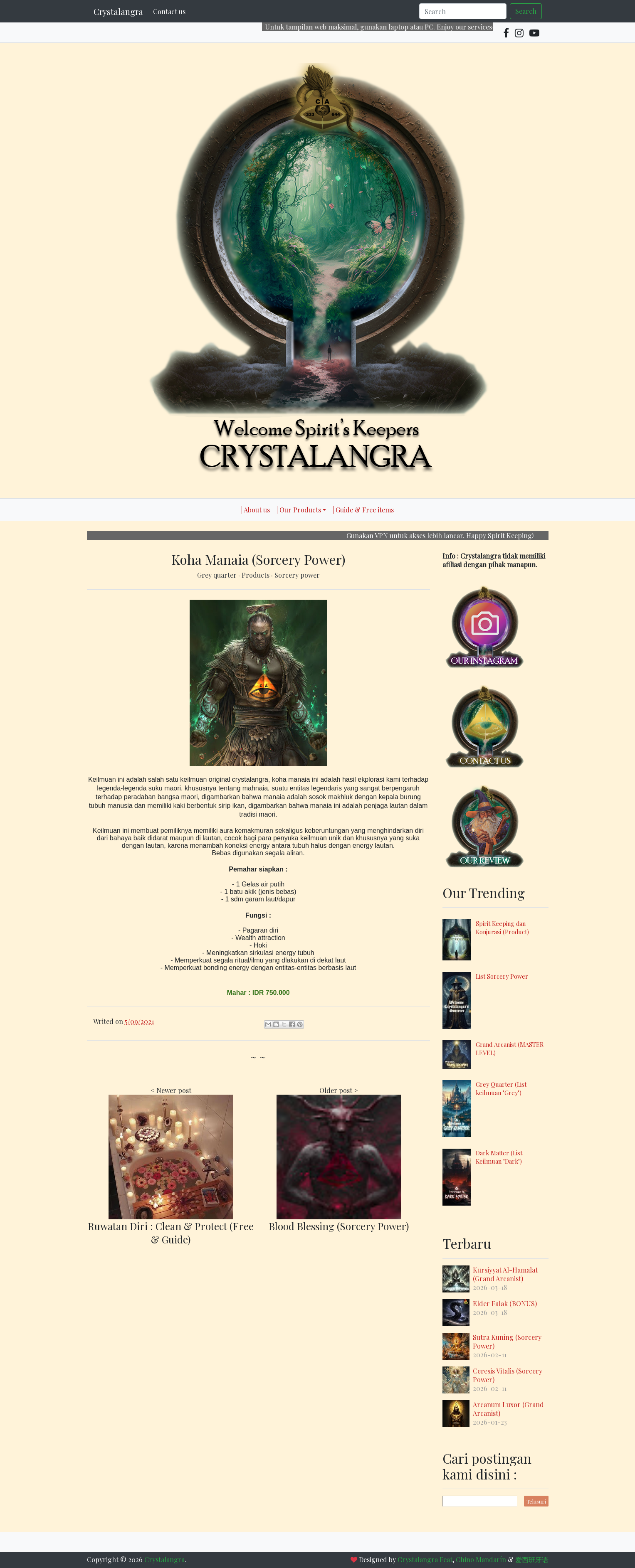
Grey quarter (217, 575)
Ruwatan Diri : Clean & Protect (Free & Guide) (171, 1232)
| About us (255, 509)
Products (256, 575)
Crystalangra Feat (425, 1559)
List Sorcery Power (502, 976)
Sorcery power (297, 575)
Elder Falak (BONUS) (505, 1303)
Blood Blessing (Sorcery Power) (339, 1226)
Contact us (169, 11)
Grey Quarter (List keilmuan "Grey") (501, 1088)
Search (525, 11)
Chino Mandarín (481, 1559)
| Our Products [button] (299, 509)
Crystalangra (118, 11)
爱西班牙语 (532, 1559)
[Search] (463, 11)
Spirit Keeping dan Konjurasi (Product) (502, 927)
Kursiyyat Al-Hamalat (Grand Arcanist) (505, 1274)
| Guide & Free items (363, 509)
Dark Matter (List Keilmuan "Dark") (499, 1157)
